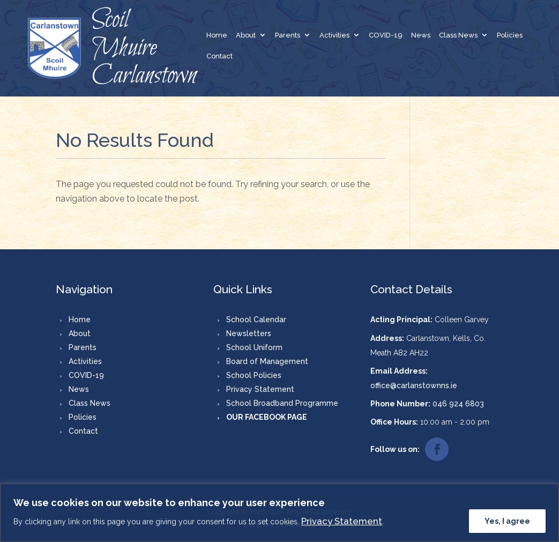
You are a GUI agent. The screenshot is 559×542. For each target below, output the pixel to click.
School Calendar (256, 319)
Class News (458, 35)
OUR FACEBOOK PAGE (266, 417)
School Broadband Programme (282, 403)
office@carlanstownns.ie (413, 385)
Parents (287, 35)
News (420, 35)
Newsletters (248, 333)
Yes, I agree (507, 521)
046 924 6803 (458, 403)
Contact (219, 56)
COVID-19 (386, 35)
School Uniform (254, 347)
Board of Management (267, 361)
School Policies (253, 375)
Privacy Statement (341, 521)
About (246, 35)
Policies (510, 35)
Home (216, 35)
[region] (279, 513)
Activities (334, 35)
